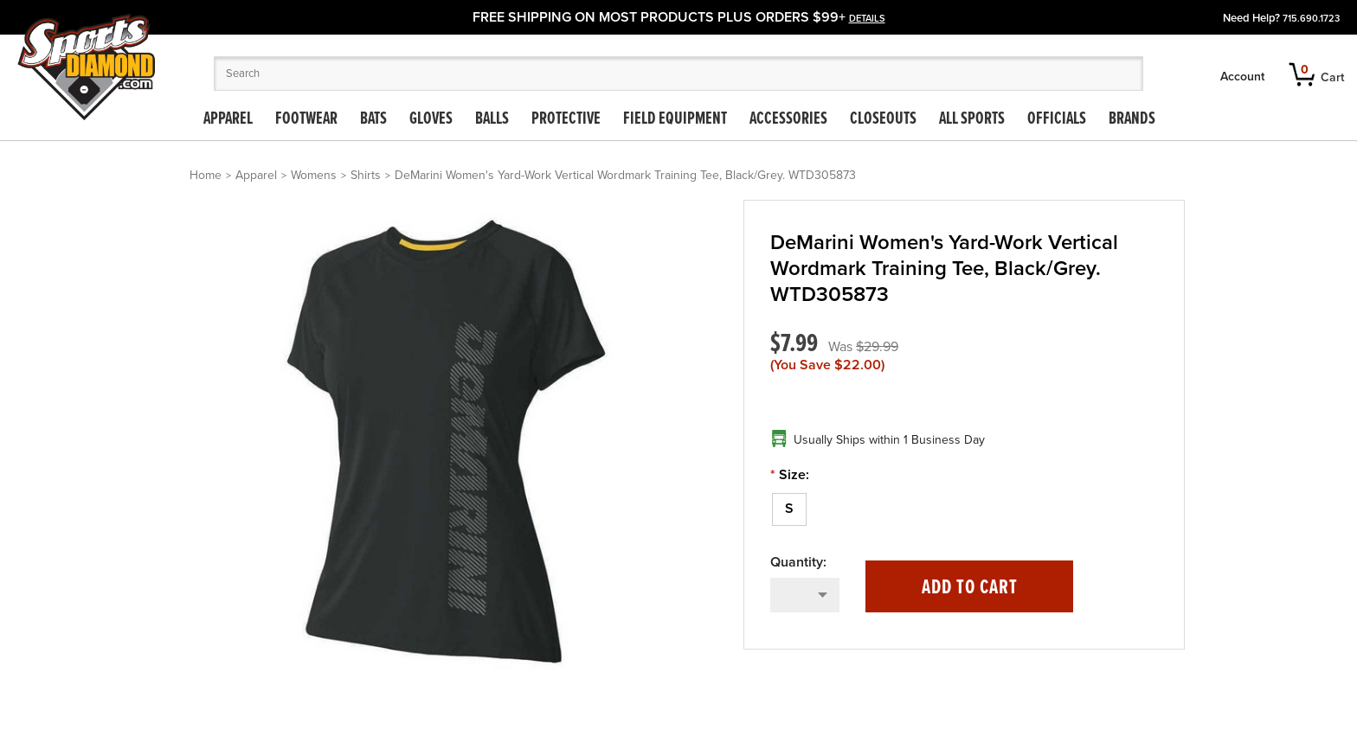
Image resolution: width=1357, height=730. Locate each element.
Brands (1132, 119)
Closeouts (883, 119)
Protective (566, 119)
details (867, 18)
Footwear (306, 119)
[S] (789, 509)
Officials (1056, 119)
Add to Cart (970, 587)
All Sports (972, 119)
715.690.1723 (1311, 18)
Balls (492, 119)
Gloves (431, 119)
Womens (314, 175)
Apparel (228, 119)
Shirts (366, 175)
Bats (373, 119)
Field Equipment (675, 119)
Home (206, 175)
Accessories (788, 119)
